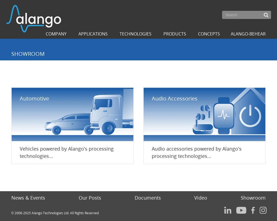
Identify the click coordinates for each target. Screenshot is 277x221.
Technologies (135, 34)
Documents (148, 197)
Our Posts (90, 197)
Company (56, 34)
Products (174, 34)
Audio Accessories (174, 98)
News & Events (28, 197)
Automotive (34, 98)
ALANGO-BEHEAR (248, 34)
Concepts (209, 34)
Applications (93, 34)
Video (200, 197)
